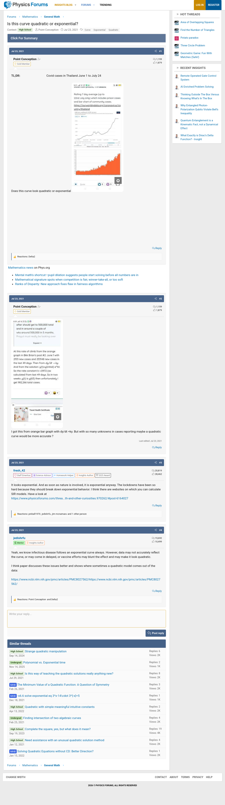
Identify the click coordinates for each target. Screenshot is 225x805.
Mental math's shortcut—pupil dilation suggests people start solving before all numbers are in (79, 276)
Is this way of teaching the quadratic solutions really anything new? (72, 679)
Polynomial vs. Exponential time (47, 668)
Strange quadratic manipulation (48, 657)
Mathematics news (23, 269)
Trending (108, 5)
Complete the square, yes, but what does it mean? (60, 735)
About (170, 783)
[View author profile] (87, 476)
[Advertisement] (86, 220)
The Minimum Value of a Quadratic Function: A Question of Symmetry (66, 690)
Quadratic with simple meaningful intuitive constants (62, 712)
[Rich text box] (86, 624)
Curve (90, 31)
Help (205, 783)
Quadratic (116, 31)
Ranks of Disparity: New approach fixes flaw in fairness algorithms (61, 285)
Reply (156, 249)
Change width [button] (19, 783)
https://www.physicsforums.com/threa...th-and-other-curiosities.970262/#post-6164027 (72, 499)
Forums (89, 5)
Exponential (102, 31)
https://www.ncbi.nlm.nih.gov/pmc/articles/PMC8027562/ (53, 585)
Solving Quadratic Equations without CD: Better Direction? (58, 757)
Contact (157, 783)
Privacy (194, 783)
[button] (78, 5)
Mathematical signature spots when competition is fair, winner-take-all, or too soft (72, 281)
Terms (181, 783)
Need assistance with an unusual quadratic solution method (67, 746)
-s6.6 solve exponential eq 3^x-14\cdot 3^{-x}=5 (51, 701)
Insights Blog (66, 5)
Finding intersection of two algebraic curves (55, 724)
